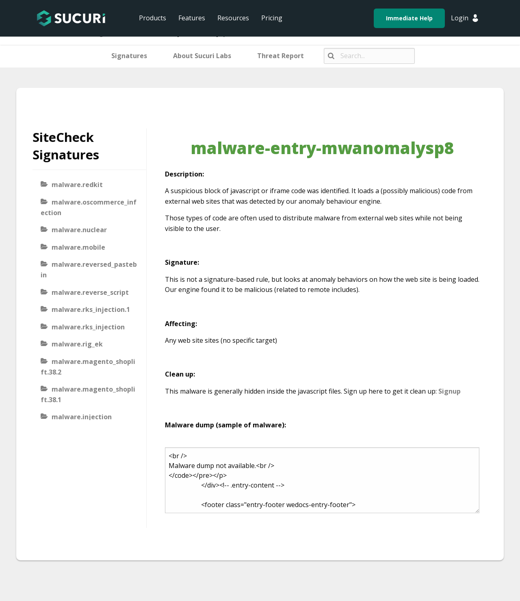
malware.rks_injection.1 (91, 309)
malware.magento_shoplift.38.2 (88, 367)
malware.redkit (77, 184)
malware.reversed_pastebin (89, 269)
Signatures (129, 55)
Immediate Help (409, 18)
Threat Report (280, 55)
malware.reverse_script (90, 292)
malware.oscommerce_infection (88, 207)
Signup (449, 391)
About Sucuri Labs (202, 55)
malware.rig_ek (77, 344)
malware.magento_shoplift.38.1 (88, 394)
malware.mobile (78, 247)
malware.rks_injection (88, 326)
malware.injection (82, 416)
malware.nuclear (79, 229)
